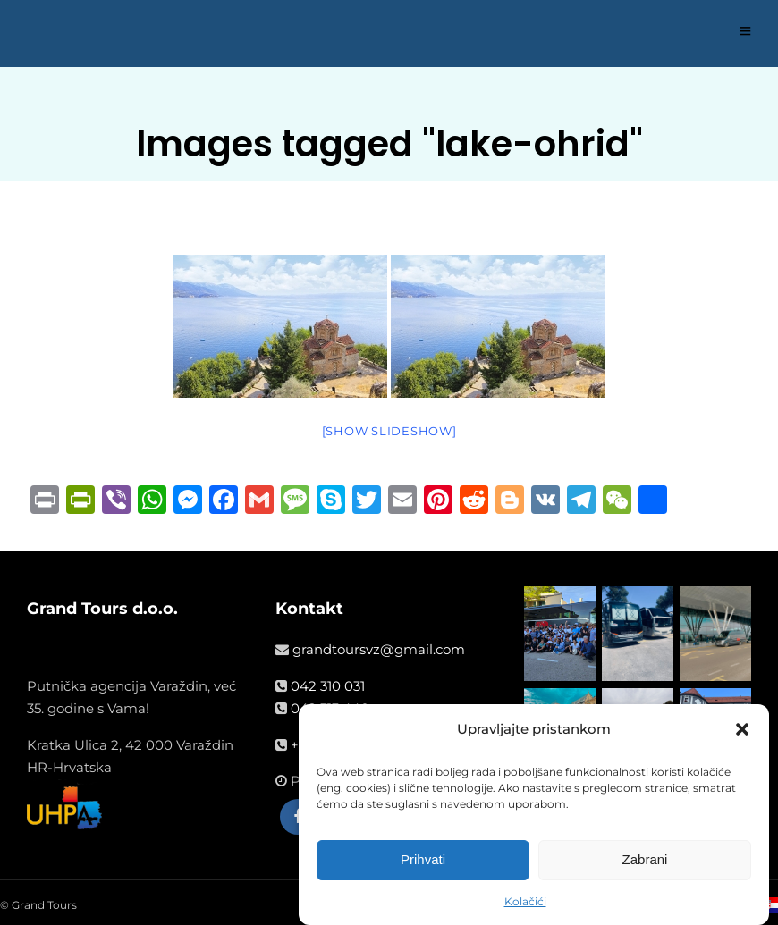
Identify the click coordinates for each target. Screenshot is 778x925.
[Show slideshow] (389, 431)
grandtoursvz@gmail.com (378, 649)
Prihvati (423, 861)
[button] (742, 731)
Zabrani (645, 861)
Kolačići (525, 903)
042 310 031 (328, 685)
